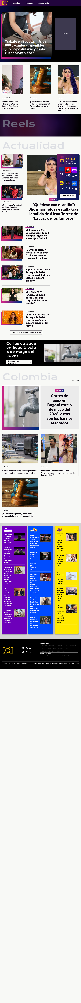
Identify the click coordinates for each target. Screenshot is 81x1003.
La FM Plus (65, 647)
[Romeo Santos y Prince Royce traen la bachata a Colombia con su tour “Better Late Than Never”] (14, 598)
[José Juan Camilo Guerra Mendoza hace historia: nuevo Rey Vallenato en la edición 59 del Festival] (40, 584)
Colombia (29, 3)
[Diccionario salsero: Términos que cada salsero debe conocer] (67, 562)
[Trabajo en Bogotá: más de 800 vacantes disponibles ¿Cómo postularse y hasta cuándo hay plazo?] (27, 34)
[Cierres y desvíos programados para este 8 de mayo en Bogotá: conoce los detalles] (20, 448)
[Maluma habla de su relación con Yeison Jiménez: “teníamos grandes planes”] (12, 79)
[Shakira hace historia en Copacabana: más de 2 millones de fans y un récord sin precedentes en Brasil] (14, 576)
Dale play (68, 195)
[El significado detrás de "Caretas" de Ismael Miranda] (67, 578)
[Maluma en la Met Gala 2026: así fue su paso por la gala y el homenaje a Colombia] (12, 232)
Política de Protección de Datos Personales (56, 663)
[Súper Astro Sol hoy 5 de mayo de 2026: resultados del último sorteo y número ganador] (12, 272)
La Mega (47, 647)
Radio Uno (58, 647)
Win (55, 650)
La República (43, 650)
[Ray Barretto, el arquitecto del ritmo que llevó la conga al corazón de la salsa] (67, 614)
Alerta (41, 647)
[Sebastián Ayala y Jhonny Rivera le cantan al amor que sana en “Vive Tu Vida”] (40, 562)
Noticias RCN (57, 644)
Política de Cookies (74, 663)
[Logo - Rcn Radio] (5, 3)
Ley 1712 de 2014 (65, 656)
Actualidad (17, 3)
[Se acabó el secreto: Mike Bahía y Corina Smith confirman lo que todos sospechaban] (14, 617)
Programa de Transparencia (46, 660)
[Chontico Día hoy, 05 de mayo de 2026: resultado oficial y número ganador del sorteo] (12, 317)
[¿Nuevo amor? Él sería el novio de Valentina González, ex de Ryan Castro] (12, 191)
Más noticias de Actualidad (26, 332)
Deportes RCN (71, 644)
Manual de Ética (54, 656)
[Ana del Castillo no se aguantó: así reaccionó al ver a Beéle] (40, 623)
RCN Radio (49, 644)
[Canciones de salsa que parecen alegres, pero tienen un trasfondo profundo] (67, 543)
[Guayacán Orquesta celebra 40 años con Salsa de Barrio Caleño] (67, 595)
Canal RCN (42, 644)
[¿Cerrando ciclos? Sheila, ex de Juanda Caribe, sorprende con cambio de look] (12, 252)
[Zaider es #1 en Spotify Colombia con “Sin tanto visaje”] (14, 539)
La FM (64, 644)
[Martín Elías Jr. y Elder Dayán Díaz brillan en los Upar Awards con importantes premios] (40, 606)
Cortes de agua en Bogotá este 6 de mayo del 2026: (21, 350)
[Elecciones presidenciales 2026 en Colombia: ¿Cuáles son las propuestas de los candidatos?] (59, 448)
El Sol (53, 647)
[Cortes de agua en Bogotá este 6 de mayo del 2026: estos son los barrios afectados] (21, 407)
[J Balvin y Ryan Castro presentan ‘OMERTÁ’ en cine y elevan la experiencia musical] (14, 556)
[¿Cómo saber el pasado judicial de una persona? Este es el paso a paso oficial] (40, 79)
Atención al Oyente (44, 656)
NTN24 (50, 650)
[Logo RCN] (8, 651)
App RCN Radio (43, 3)
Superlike (73, 647)
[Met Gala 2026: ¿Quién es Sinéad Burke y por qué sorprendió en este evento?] (12, 294)
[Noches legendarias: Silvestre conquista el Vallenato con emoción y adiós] (40, 542)
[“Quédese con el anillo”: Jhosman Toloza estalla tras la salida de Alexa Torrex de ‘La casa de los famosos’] (68, 79)
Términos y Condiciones (38, 663)
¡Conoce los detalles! (19, 362)
